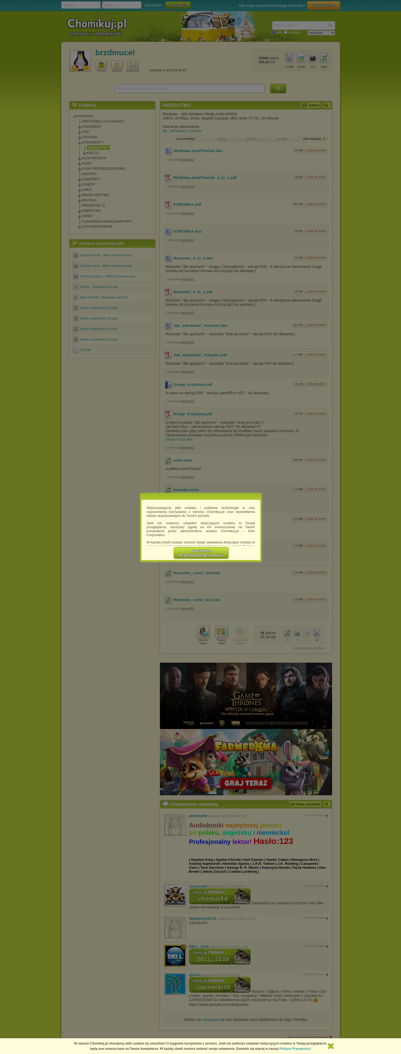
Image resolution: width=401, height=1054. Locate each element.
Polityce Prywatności (295, 1049)
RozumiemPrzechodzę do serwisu (201, 552)
